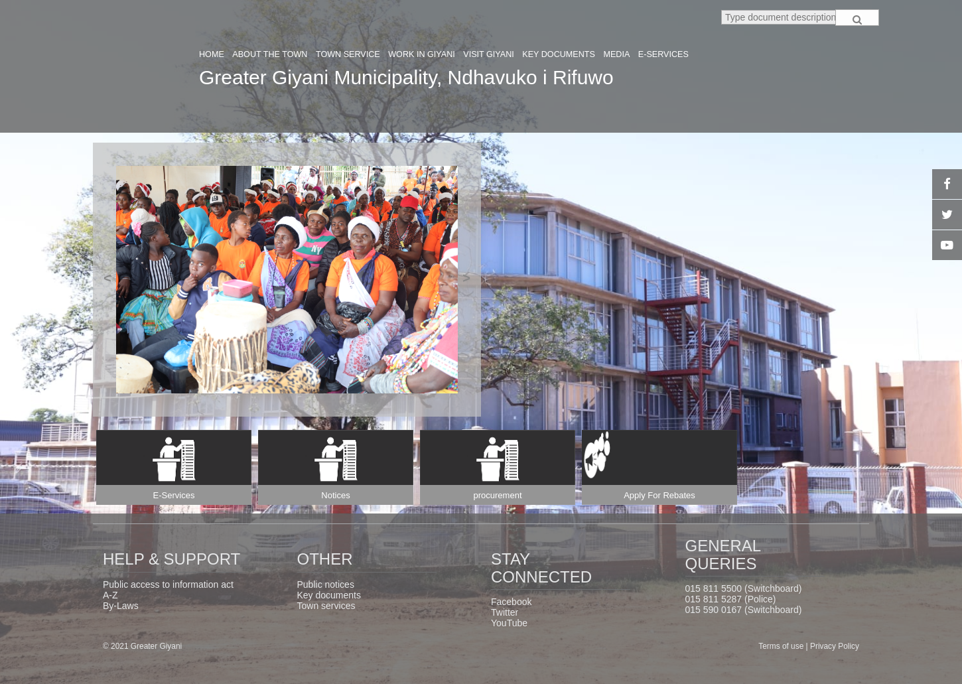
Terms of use (781, 646)
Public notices (325, 584)
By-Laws (121, 605)
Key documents (329, 595)
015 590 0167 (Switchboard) (743, 609)
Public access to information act (168, 584)
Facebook (511, 601)
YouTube (509, 623)
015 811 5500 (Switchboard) (743, 588)
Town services (326, 605)
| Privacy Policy (832, 646)
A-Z (110, 595)
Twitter (504, 612)
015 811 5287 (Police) (730, 599)
